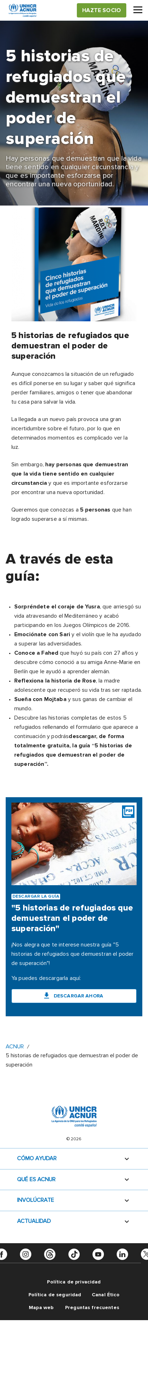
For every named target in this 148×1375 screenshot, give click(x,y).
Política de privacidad (74, 1282)
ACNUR (15, 1046)
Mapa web (41, 1307)
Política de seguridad (54, 1295)
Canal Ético (106, 1295)
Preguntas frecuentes (92, 1307)
